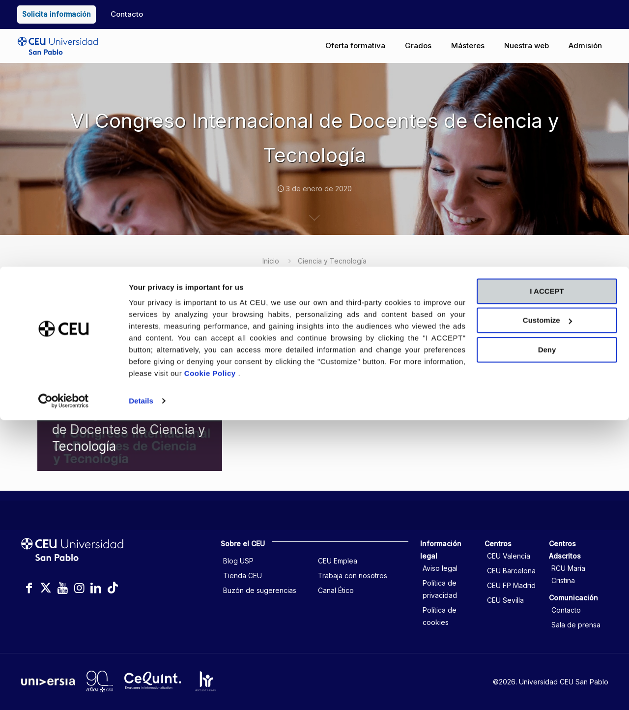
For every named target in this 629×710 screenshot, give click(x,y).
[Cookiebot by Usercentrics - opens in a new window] (64, 690)
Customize (547, 610)
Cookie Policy (211, 663)
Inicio (270, 261)
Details (141, 690)
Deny (547, 639)
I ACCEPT (547, 581)
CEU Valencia (508, 556)
